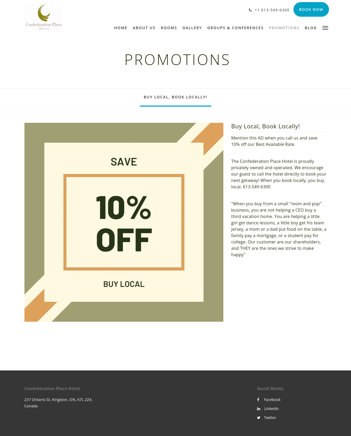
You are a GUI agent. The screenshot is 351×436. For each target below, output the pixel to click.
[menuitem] (122, 27)
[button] (325, 27)
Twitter (266, 417)
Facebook (268, 399)
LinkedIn (268, 408)
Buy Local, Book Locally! (175, 96)
